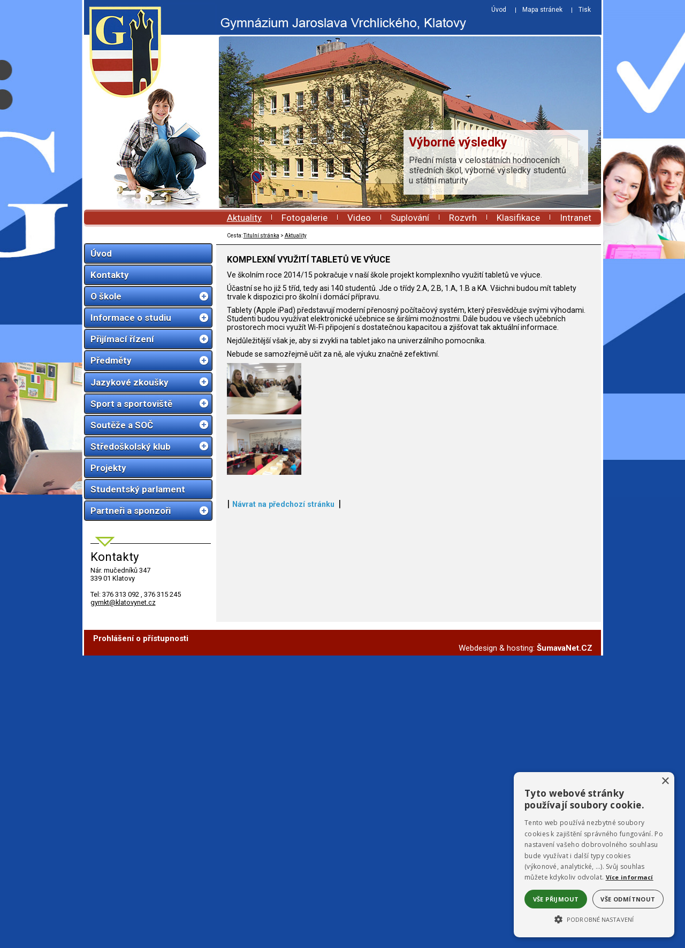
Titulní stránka (261, 235)
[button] (594, 918)
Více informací (629, 877)
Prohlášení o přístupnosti (140, 931)
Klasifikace (518, 217)
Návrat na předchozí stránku (283, 889)
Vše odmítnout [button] (627, 899)
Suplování (410, 217)
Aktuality (244, 217)
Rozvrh (463, 217)
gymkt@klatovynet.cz (123, 602)
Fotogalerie (304, 217)
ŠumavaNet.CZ (564, 940)
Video (359, 217)
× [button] (665, 781)
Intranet (575, 217)
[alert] (594, 854)
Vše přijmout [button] (556, 899)
